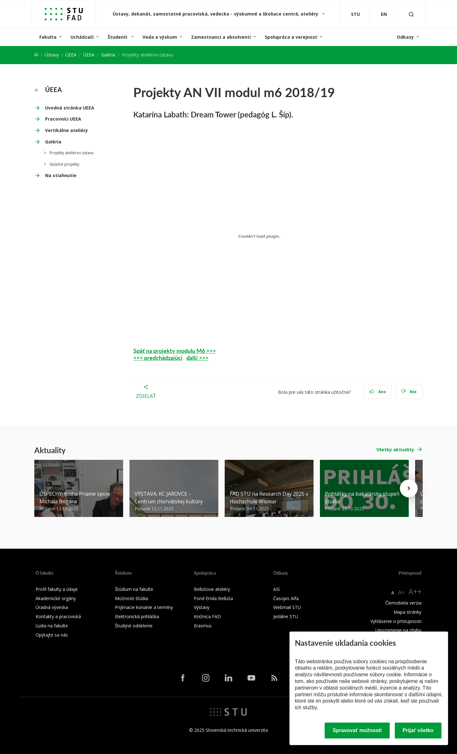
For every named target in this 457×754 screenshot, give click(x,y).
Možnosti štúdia (131, 598)
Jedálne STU (285, 616)
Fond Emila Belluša (213, 598)
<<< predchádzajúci (157, 357)
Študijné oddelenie (134, 626)
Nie (409, 391)
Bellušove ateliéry (212, 589)
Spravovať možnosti (357, 730)
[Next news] (409, 488)
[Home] (36, 55)
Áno (377, 391)
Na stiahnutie (60, 175)
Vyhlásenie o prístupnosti (395, 621)
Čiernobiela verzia (403, 603)
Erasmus (203, 626)
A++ (414, 591)
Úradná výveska (52, 607)
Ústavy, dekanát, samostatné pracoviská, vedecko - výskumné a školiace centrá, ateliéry (216, 14)
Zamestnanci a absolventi (221, 37)
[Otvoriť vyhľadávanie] (411, 14)
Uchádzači (82, 37)
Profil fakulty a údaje (57, 589)
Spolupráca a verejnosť (291, 37)
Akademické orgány (56, 598)
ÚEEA (70, 55)
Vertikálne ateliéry (66, 130)
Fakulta (47, 37)
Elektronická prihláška (137, 616)
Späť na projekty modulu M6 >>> (174, 350)
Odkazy (405, 37)
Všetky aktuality (395, 449)
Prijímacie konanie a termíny (144, 607)
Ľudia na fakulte (52, 626)
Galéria (108, 55)
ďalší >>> (197, 357)
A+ (401, 592)
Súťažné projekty (64, 164)
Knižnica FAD (207, 616)
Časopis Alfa (286, 598)
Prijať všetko (418, 730)
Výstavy (201, 607)
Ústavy (52, 55)
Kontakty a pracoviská (58, 616)
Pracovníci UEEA (63, 119)
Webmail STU (287, 607)
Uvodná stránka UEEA (69, 108)
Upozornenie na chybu (398, 630)
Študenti (118, 37)
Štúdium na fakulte (134, 589)
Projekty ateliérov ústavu (72, 152)
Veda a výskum (159, 37)
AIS (276, 589)
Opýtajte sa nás (52, 635)
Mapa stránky (407, 612)
